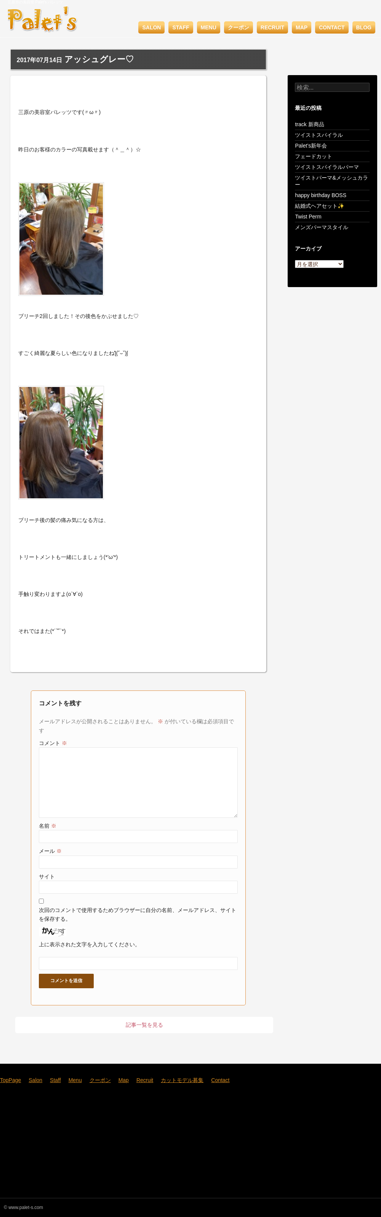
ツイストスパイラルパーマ (327, 167)
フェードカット (313, 156)
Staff (180, 27)
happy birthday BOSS (320, 195)
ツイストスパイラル (319, 135)
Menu (208, 27)
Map (301, 27)
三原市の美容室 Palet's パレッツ (35, 2)
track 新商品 (309, 124)
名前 (47, 826)
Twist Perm (308, 217)
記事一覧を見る (144, 1025)
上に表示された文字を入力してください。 (89, 944)
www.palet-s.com (25, 1207)
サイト (47, 876)
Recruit (272, 27)
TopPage (10, 1080)
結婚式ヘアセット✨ (319, 206)
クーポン (238, 27)
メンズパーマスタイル (321, 227)
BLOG (363, 27)
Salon (151, 27)
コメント (53, 743)
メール (50, 851)
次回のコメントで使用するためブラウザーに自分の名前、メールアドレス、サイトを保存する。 (137, 914)
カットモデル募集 (182, 1080)
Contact (331, 27)
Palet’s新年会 (311, 146)
